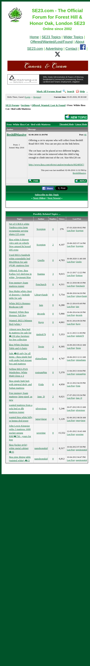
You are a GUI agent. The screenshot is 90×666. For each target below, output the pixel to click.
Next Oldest (39, 198)
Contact (71, 49)
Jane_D (41, 396)
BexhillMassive (16, 134)
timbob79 (41, 334)
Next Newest (54, 198)
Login (27, 97)
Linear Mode (81, 124)
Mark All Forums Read (48, 91)
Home (34, 37)
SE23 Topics (51, 37)
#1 (85, 134)
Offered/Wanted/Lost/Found (51, 42)
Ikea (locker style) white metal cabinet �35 (18, 448)
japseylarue (41, 419)
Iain (41, 305)
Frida (41, 384)
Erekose (79, 275)
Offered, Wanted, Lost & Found (48, 105)
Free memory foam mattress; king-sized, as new (20, 396)
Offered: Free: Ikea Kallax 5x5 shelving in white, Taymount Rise (20, 274)
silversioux (41, 408)
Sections (25, 105)
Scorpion (40, 229)
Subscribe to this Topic (47, 194)
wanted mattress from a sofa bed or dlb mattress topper (20, 408)
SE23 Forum (12, 105)
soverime (41, 432)
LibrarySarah (41, 294)
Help (80, 91)
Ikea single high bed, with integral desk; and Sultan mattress (20, 384)
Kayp (41, 322)
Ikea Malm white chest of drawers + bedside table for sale (20, 294)
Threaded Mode (66, 124)
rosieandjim (41, 372)
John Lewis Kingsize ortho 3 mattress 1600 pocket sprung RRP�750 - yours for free (20, 432)
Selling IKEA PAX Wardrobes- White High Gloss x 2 (18, 372)
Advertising (54, 49)
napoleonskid (41, 448)
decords (41, 313)
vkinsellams (41, 358)
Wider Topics (73, 37)
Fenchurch (41, 284)
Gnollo (41, 260)
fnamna (41, 273)
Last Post (71, 230)
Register (37, 97)
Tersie (41, 346)
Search (68, 91)
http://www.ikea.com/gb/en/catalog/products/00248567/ (56, 164)
